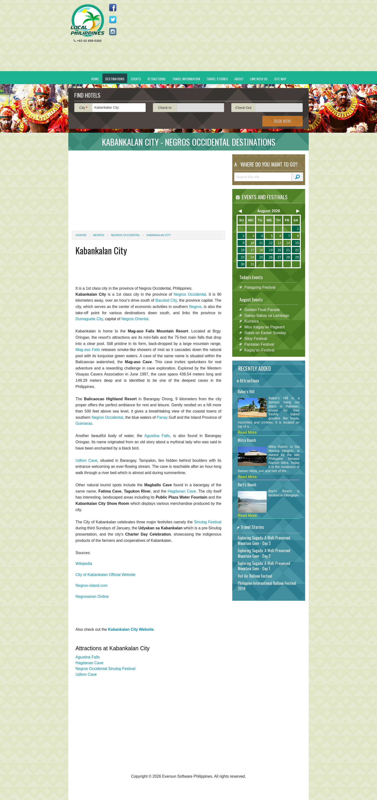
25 (261, 257)
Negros (99, 235)
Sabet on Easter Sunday (265, 333)
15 (297, 243)
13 (279, 243)
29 (297, 257)
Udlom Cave (86, 460)
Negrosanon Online (92, 596)
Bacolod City (166, 300)
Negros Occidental (125, 235)
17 (252, 250)
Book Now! (282, 121)
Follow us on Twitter (112, 19)
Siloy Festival (255, 338)
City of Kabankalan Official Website (105, 575)
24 (252, 257)
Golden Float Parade (262, 309)
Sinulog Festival (207, 522)
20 (279, 250)
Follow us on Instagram (112, 31)
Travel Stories (217, 78)
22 (297, 250)
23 (243, 257)
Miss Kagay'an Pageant (264, 327)
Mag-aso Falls (87, 350)
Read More (247, 432)
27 (279, 257)
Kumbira (251, 321)
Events (136, 78)
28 (288, 257)
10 (252, 243)
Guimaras (83, 423)
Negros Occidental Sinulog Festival (105, 669)
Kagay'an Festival (259, 350)
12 (271, 243)
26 (271, 257)
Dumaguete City (89, 319)
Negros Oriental (134, 319)
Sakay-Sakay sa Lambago (266, 315)
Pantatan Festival (259, 344)
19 (271, 250)
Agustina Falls (157, 436)
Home (95, 78)
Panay (162, 417)
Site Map (280, 78)
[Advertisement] (217, 37)
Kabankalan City (158, 235)
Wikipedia (83, 564)
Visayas (80, 235)
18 (261, 250)
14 (288, 243)
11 (261, 243)
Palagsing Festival (260, 287)
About (239, 78)
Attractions (156, 78)
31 (252, 264)
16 (243, 250)
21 (288, 250)
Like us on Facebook (112, 7)
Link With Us (259, 78)
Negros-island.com (91, 585)
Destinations (115, 78)
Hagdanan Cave (182, 491)
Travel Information (186, 78)
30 (243, 264)
